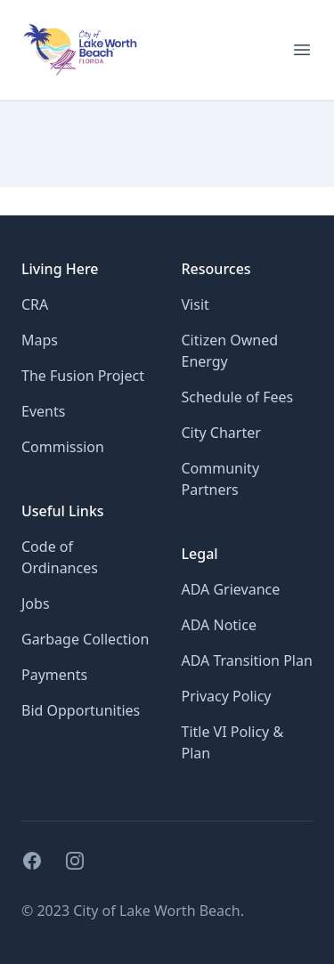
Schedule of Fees (238, 397)
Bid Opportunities (80, 710)
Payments (54, 675)
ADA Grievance (231, 589)
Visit (195, 304)
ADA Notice (219, 625)
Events (43, 411)
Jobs (35, 603)
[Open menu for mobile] (302, 49)
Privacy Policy (227, 696)
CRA (34, 304)
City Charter (221, 432)
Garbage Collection (85, 639)
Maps (39, 340)
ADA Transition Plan (247, 660)
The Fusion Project (82, 375)
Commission (62, 447)
